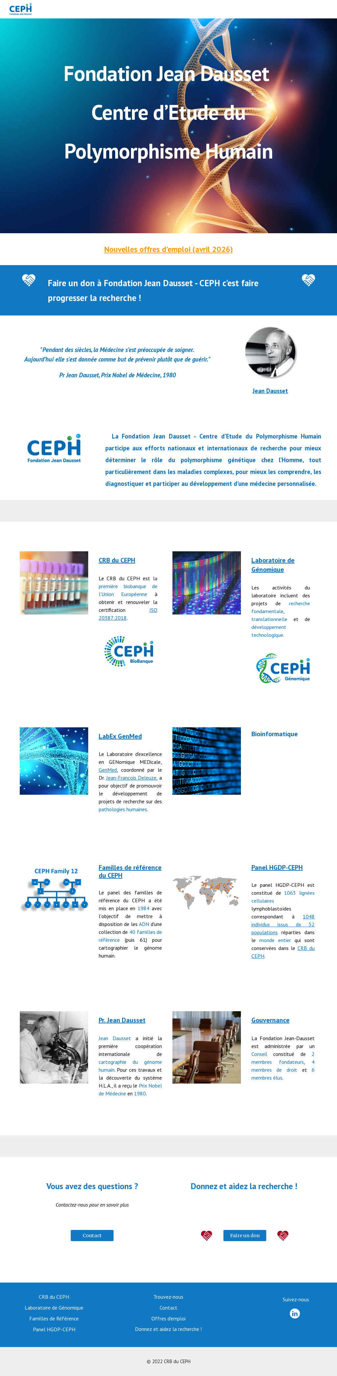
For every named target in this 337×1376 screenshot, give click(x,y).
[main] (169, 126)
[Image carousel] (54, 1047)
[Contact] (92, 1235)
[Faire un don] (244, 1235)
